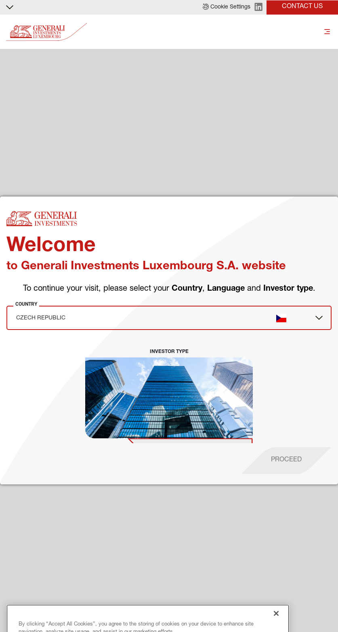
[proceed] (286, 460)
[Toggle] (327, 32)
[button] (226, 7)
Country (26, 304)
